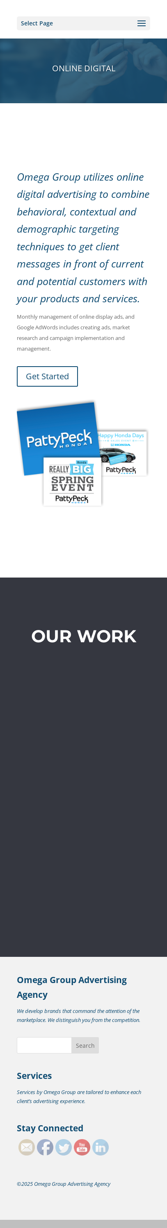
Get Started (47, 376)
